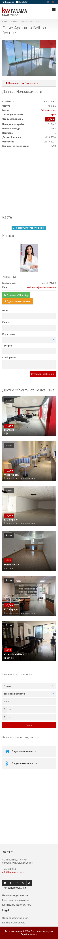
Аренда (14, 21)
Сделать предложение (17, 301)
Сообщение (9, 357)
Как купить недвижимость (15, 900)
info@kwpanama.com (13, 872)
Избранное (8, 2)
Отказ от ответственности (15, 918)
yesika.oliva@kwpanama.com (41, 287)
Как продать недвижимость (16, 905)
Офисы (24, 21)
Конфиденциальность (13, 922)
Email (5, 322)
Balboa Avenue (48, 110)
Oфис (53, 114)
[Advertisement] (29, 182)
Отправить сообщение (42, 374)
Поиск (29, 725)
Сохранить (12, 83)
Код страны (8, 334)
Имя (5, 310)
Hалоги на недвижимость (15, 895)
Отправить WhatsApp (16, 295)
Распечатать (30, 83)
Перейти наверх (29, 934)
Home (4, 21)
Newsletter (22, 2)
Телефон (7, 345)
